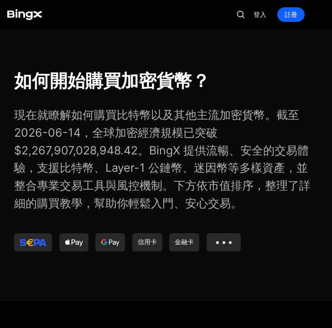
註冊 (291, 14)
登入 (260, 14)
